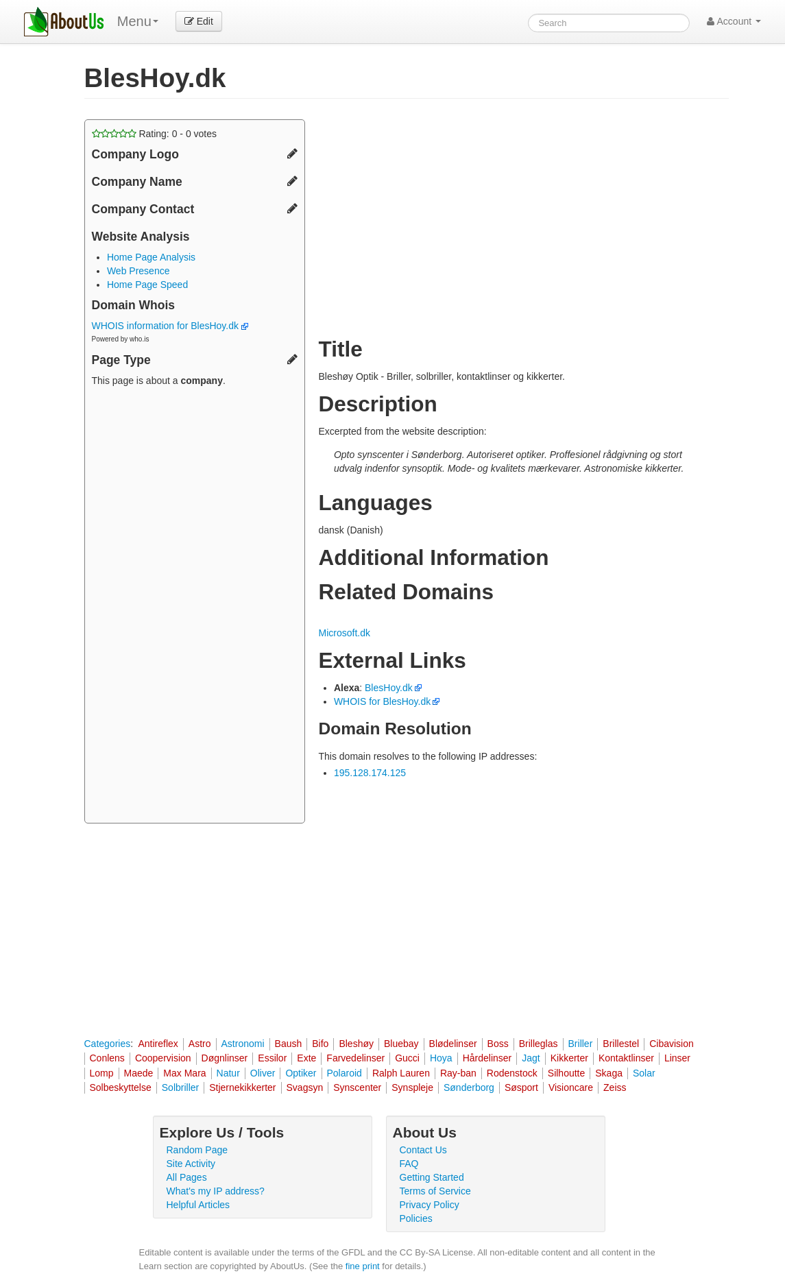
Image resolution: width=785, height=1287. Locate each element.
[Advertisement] (195, 607)
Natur (228, 1073)
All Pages (187, 1177)
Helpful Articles (198, 1204)
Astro (200, 1043)
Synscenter (357, 1087)
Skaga (609, 1073)
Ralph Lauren (401, 1073)
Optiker (300, 1073)
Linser (677, 1058)
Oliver (263, 1073)
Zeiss (614, 1087)
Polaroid (344, 1073)
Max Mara (184, 1073)
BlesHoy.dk (389, 687)
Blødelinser (453, 1043)
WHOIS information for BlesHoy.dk (170, 325)
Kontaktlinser (626, 1058)
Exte (306, 1058)
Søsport (521, 1087)
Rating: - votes (154, 133)
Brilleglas (538, 1043)
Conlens (107, 1058)
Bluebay (401, 1043)
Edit (198, 21)
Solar (644, 1073)
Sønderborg (469, 1087)
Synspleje (412, 1087)
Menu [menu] (137, 21)
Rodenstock (512, 1073)
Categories (107, 1043)
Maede (139, 1073)
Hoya (441, 1058)
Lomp (102, 1073)
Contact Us (423, 1149)
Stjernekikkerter (242, 1087)
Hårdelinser (487, 1058)
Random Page (197, 1149)
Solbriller (180, 1087)
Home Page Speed (147, 284)
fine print (363, 1266)
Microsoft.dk (344, 632)
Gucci (407, 1058)
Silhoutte (566, 1073)
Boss (498, 1043)
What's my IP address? (216, 1191)
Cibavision (671, 1043)
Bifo (320, 1043)
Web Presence (138, 270)
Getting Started (432, 1177)
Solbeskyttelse (121, 1087)
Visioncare (570, 1087)
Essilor (272, 1058)
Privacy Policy (429, 1204)
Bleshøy (356, 1043)
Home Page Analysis (151, 257)
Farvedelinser (355, 1058)
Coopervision (163, 1058)
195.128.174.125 (370, 772)
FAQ (409, 1163)
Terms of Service (435, 1191)
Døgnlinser (225, 1058)
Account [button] (734, 21)
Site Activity (191, 1163)
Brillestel (621, 1043)
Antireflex (158, 1043)
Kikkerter (569, 1058)
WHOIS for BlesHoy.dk (382, 701)
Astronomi (243, 1043)
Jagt (531, 1058)
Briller (580, 1043)
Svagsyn (305, 1087)
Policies (416, 1218)
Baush (288, 1043)
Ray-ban (458, 1073)
